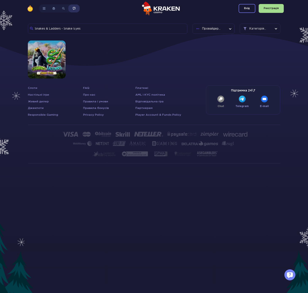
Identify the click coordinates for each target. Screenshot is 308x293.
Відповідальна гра (149, 101)
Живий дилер (38, 101)
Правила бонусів (96, 108)
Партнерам (144, 108)
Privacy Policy (93, 115)
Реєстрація (271, 8)
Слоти (32, 88)
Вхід (247, 8)
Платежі (141, 88)
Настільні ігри (38, 95)
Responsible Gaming (43, 115)
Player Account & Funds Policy (158, 115)
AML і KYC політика (150, 95)
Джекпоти (36, 108)
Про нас (89, 95)
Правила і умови (95, 101)
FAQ (86, 88)
